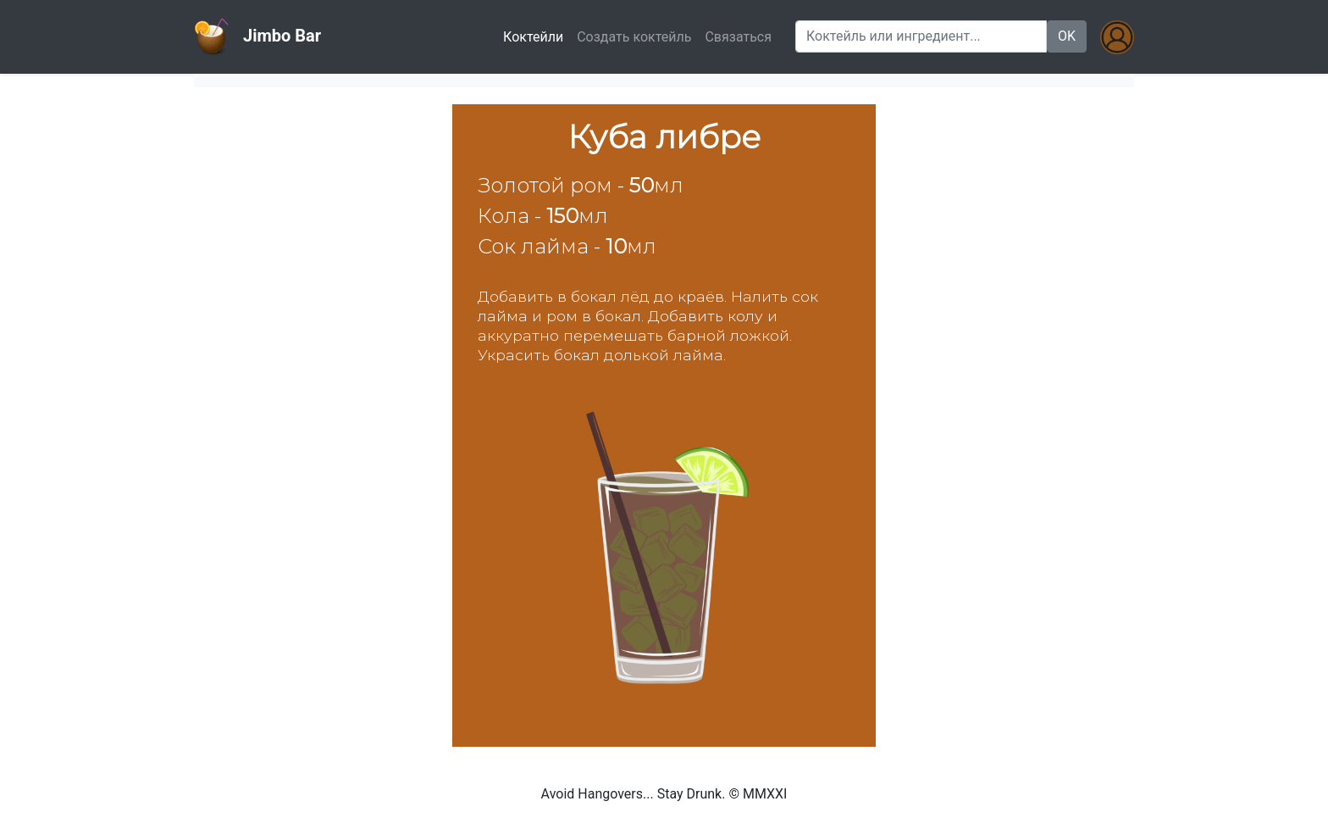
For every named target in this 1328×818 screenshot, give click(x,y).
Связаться (738, 37)
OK (1067, 36)
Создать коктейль (634, 37)
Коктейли (536, 35)
